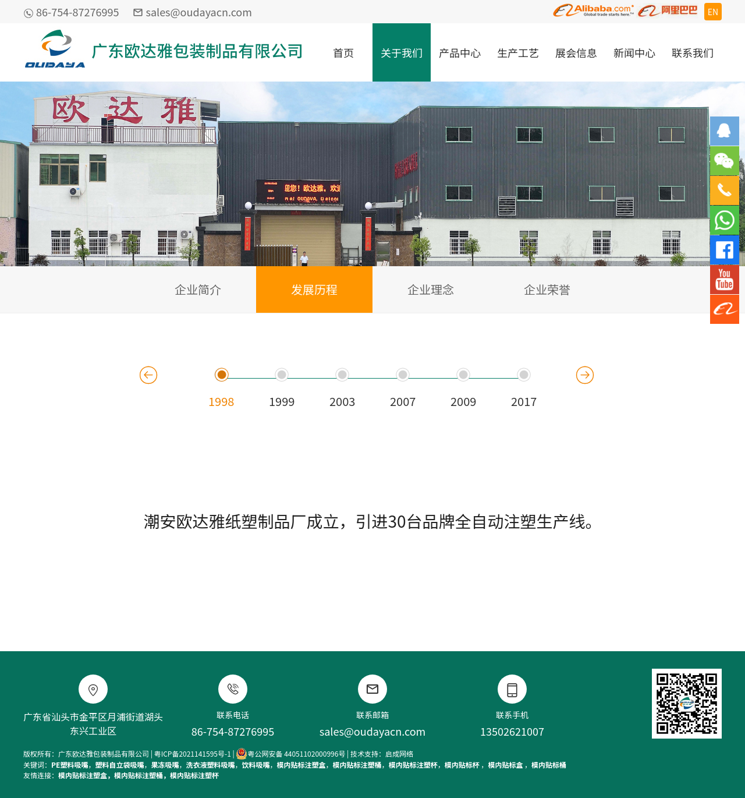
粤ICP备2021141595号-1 (192, 753)
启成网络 (399, 753)
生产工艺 (518, 52)
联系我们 (693, 52)
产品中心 (460, 52)
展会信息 (576, 52)
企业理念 (430, 289)
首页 (343, 52)
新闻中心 (634, 52)
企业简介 (198, 289)
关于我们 (402, 52)
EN (713, 11)
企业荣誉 (547, 289)
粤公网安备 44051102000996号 (290, 754)
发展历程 (314, 289)
